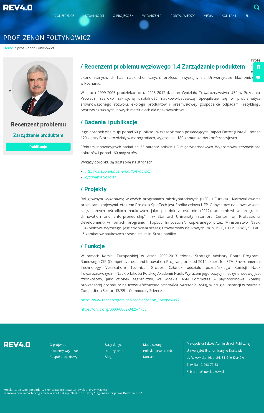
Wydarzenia (152, 15)
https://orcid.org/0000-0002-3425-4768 (114, 309)
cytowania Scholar (100, 177)
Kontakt (229, 15)
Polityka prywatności (158, 351)
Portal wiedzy (183, 15)
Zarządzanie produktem (38, 135)
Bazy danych (114, 344)
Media (208, 15)
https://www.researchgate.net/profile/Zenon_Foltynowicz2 (130, 299)
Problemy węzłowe (64, 351)
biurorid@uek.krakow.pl (207, 371)
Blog (108, 356)
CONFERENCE (64, 15)
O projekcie (123, 15)
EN (247, 15)
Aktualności (93, 15)
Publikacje (38, 147)
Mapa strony (152, 344)
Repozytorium (115, 351)
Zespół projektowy (63, 356)
